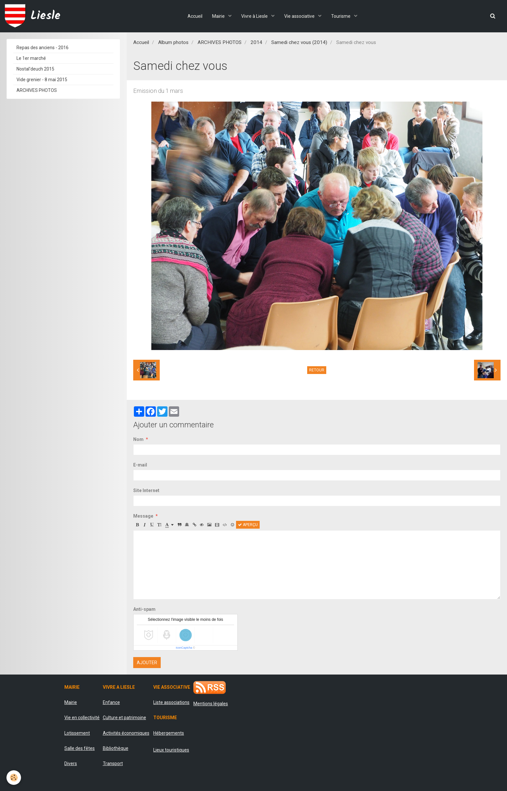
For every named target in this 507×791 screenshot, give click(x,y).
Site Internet (146, 490)
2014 (256, 42)
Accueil (195, 16)
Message (143, 516)
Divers (70, 763)
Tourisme (341, 16)
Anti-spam (144, 609)
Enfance (111, 702)
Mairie (219, 16)
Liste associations (171, 702)
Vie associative (300, 16)
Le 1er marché (31, 58)
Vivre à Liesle (255, 16)
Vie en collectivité (82, 717)
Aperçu (248, 524)
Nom (138, 439)
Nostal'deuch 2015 (35, 68)
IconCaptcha (184, 647)
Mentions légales (210, 703)
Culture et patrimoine (124, 717)
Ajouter (147, 662)
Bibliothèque (115, 748)
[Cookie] (13, 777)
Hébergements (168, 733)
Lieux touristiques (171, 750)
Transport (113, 763)
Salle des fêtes (79, 748)
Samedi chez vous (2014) (299, 42)
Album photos (173, 42)
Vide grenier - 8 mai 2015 (41, 79)
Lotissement (77, 733)
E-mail (140, 464)
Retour (316, 370)
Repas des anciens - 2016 (42, 47)
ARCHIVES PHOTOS (220, 42)
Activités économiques (126, 733)
